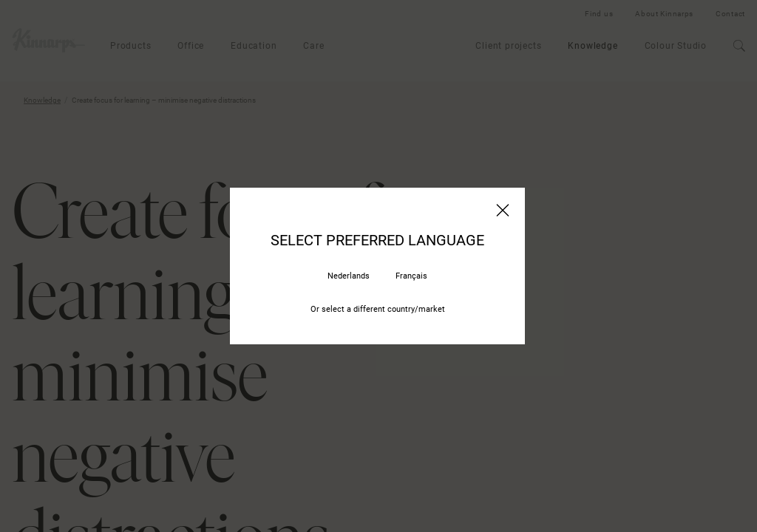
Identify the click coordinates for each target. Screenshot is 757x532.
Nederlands (348, 276)
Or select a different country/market (377, 309)
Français (411, 276)
